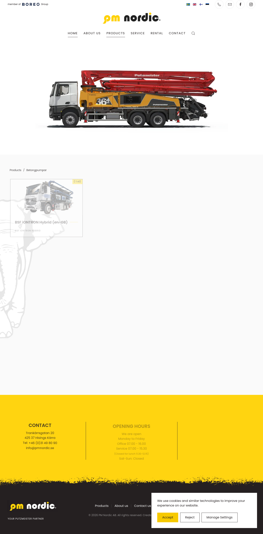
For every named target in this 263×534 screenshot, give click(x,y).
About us (121, 506)
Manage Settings (220, 517)
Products (101, 506)
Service (138, 33)
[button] (193, 33)
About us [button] (92, 33)
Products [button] (115, 33)
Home (73, 33)
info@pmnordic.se (40, 449)
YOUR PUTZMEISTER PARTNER (25, 518)
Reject (190, 517)
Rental (157, 33)
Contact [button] (177, 33)
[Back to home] (131, 18)
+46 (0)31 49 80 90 (43, 444)
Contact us (142, 506)
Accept (167, 517)
